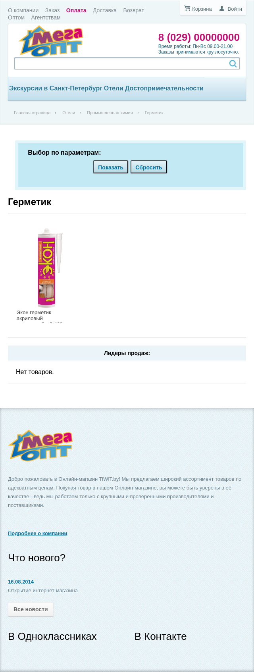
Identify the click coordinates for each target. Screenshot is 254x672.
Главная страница (32, 112)
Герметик (29, 201)
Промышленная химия (110, 112)
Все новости (30, 609)
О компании (23, 10)
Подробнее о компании (37, 533)
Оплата (76, 10)
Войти (235, 9)
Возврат (133, 10)
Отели (113, 88)
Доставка (105, 10)
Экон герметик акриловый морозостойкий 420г (41, 318)
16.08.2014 (21, 582)
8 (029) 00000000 (199, 37)
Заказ (52, 10)
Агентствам (46, 17)
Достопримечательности (164, 88)
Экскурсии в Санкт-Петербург (55, 88)
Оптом (16, 17)
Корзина (202, 9)
